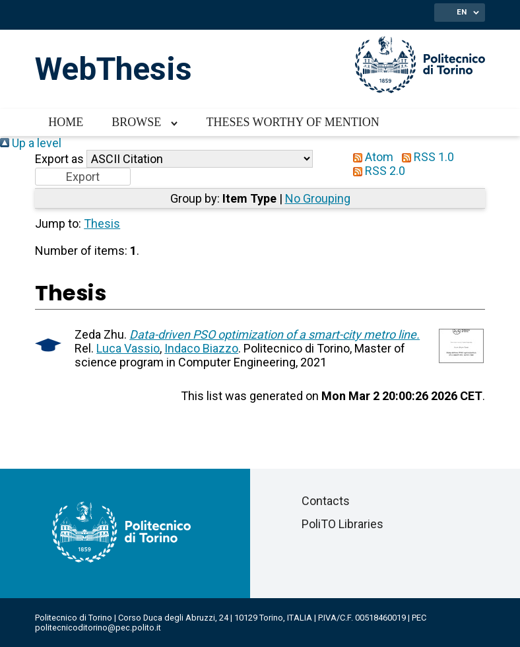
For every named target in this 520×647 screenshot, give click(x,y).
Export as (59, 159)
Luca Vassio (128, 348)
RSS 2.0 (376, 171)
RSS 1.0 (425, 157)
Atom (370, 157)
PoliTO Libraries (342, 524)
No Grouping (317, 198)
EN (462, 12)
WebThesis (113, 69)
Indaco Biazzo (201, 348)
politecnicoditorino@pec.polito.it (98, 627)
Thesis (102, 223)
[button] (83, 177)
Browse (136, 122)
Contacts (326, 501)
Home (65, 122)
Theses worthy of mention (292, 122)
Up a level (30, 143)
